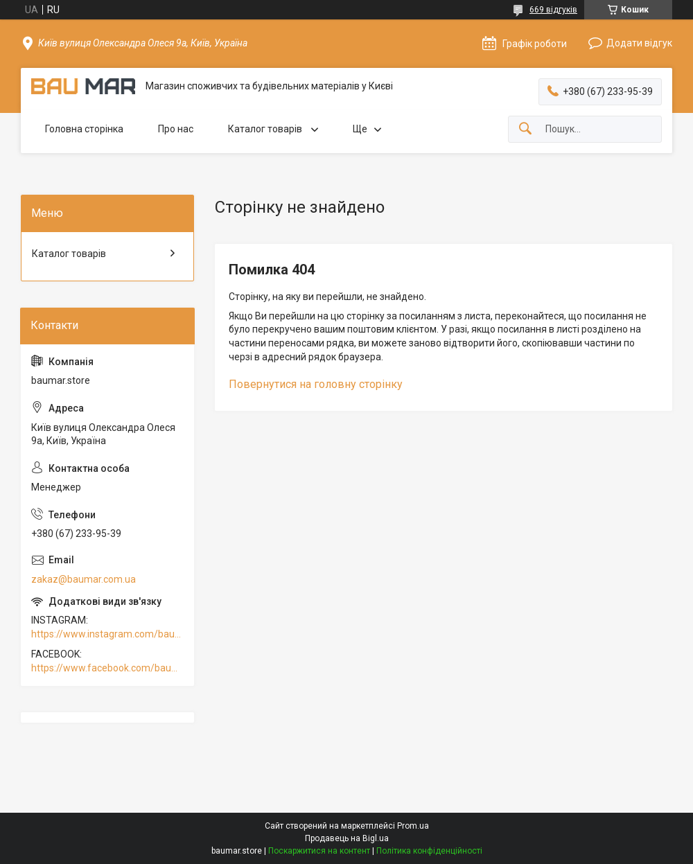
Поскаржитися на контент (319, 851)
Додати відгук (639, 43)
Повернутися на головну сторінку (316, 384)
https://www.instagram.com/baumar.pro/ (107, 634)
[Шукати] (525, 129)
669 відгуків (553, 10)
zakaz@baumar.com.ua (83, 579)
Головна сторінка (84, 128)
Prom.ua (413, 826)
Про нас (175, 128)
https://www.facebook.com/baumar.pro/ (107, 667)
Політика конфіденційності (429, 851)
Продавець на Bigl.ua (347, 838)
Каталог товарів (266, 128)
